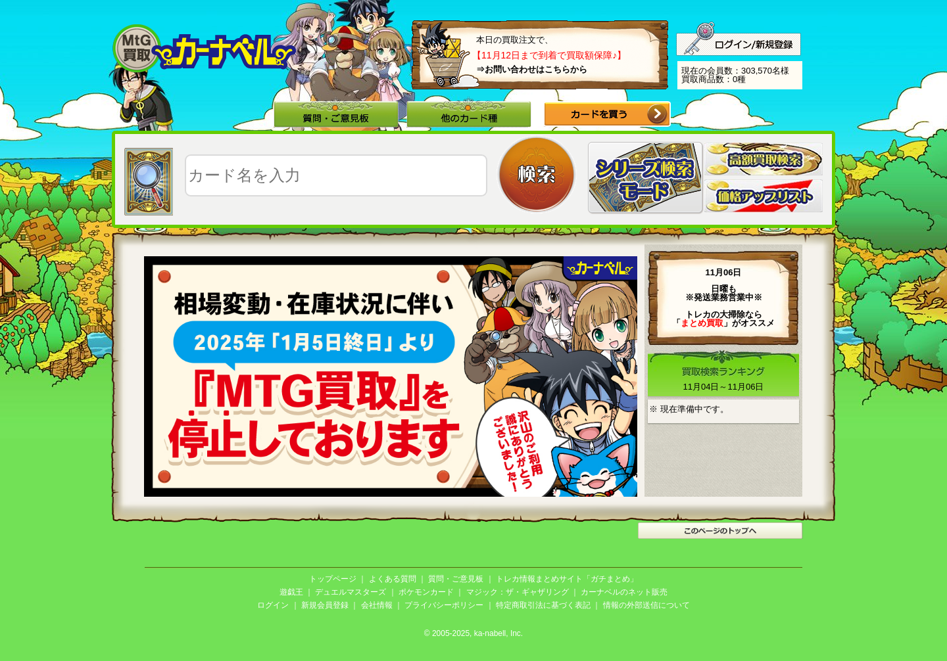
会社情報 (377, 605)
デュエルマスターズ (350, 592)
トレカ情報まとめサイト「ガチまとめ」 (567, 578)
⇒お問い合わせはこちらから (531, 69)
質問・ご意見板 (455, 578)
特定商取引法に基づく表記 (543, 605)
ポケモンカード (426, 592)
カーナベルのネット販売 (624, 592)
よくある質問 (392, 578)
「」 (702, 323)
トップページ (332, 578)
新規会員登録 (325, 605)
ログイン (273, 605)
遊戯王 (291, 592)
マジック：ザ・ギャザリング (517, 592)
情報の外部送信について (646, 605)
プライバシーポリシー (443, 605)
